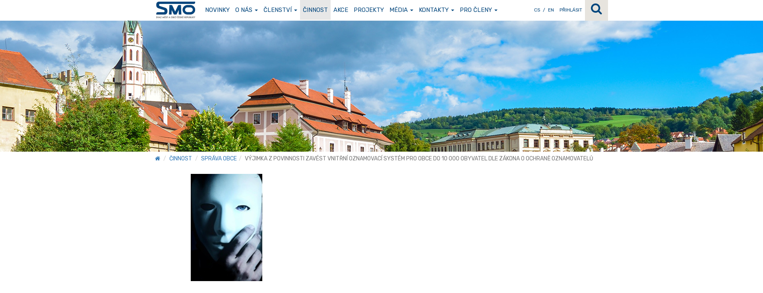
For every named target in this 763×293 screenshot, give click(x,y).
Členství (280, 9)
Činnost (315, 9)
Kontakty (436, 9)
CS (537, 10)
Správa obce (219, 158)
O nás (246, 9)
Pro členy (479, 9)
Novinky (217, 9)
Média (401, 9)
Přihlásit (571, 10)
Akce (340, 9)
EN (551, 10)
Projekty (369, 9)
